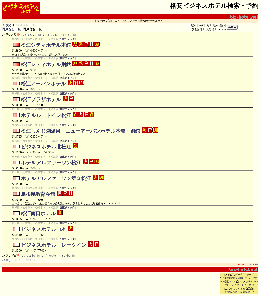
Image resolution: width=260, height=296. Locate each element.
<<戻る (7, 25)
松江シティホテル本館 (46, 45)
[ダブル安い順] (49, 35)
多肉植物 (245, 292)
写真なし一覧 (11, 29)
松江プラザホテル (41, 99)
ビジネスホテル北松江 (46, 146)
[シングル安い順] (31, 35)
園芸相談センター (243, 278)
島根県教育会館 (38, 194)
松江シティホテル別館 (46, 64)
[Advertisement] (173, 283)
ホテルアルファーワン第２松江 (56, 178)
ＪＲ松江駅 (52, 39)
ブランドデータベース (238, 285)
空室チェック (67, 39)
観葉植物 (233, 292)
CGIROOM (252, 264)
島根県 (16, 39)
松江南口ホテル (38, 213)
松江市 (39, 39)
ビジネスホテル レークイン (53, 245)
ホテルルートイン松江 (46, 115)
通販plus (228, 281)
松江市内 (27, 39)
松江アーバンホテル (43, 83)
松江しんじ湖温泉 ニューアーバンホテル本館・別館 (80, 131)
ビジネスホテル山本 (43, 229)
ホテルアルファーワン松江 (51, 162)
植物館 (228, 278)
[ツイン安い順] (67, 35)
